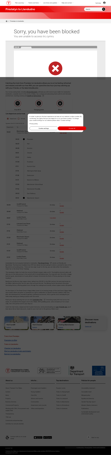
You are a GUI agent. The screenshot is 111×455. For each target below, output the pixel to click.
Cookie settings (42, 128)
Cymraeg (98, 3)
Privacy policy (33, 123)
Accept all (69, 128)
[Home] (7, 21)
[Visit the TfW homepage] (8, 3)
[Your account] (104, 3)
